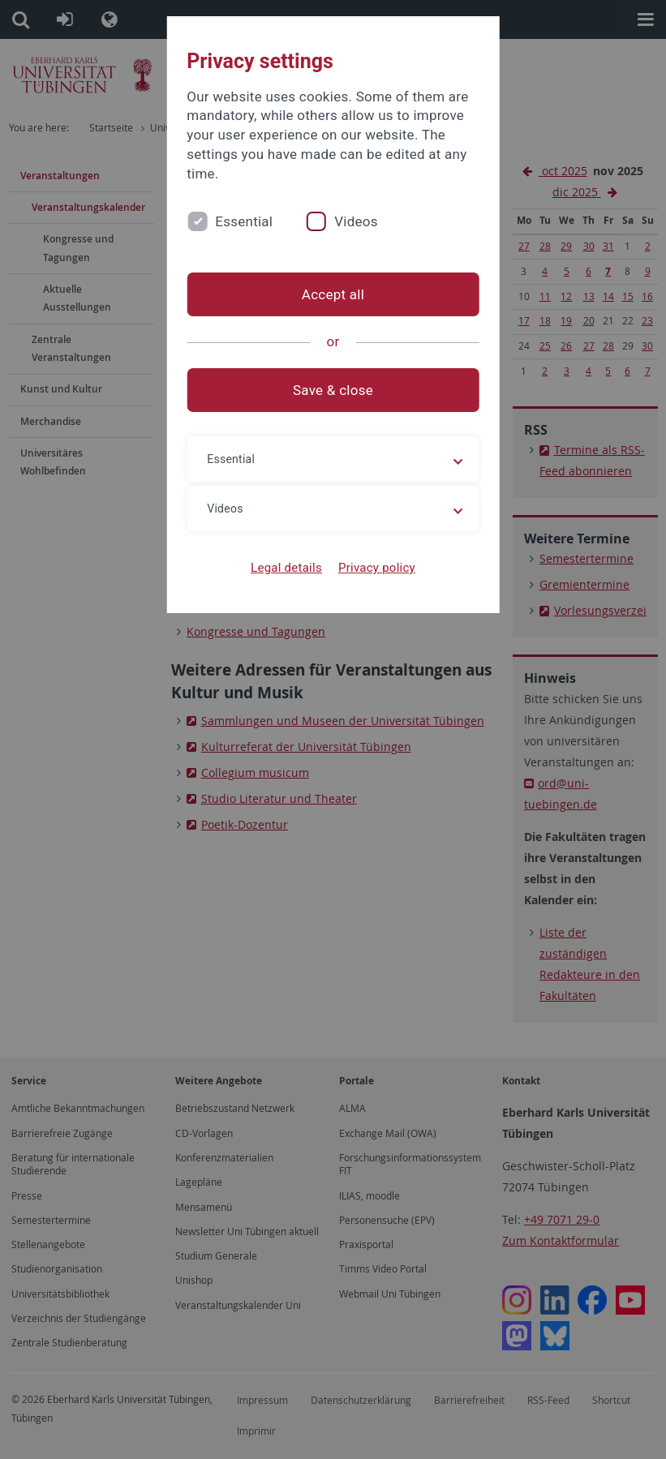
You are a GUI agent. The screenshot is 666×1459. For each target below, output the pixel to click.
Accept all (333, 294)
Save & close (333, 390)
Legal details (286, 567)
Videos (356, 221)
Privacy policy (376, 567)
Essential (244, 221)
